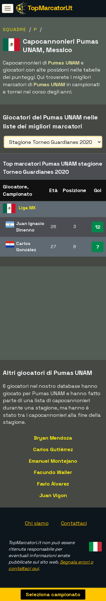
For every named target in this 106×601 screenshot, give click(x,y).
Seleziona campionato (53, 594)
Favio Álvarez (53, 483)
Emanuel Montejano (53, 461)
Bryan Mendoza (53, 438)
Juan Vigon (53, 495)
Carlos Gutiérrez (53, 449)
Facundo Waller (53, 472)
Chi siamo (36, 523)
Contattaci (74, 523)
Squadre (14, 29)
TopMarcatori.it (49, 7)
